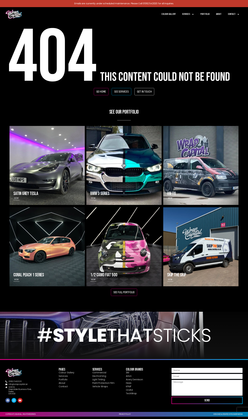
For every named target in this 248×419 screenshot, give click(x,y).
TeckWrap (131, 395)
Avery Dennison (134, 381)
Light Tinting (98, 381)
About (219, 14)
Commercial (99, 374)
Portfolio (205, 14)
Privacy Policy (125, 416)
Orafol (129, 392)
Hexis (128, 385)
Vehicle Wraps (100, 388)
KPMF (128, 388)
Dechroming (99, 378)
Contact (233, 14)
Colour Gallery (168, 14)
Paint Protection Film (103, 385)
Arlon (128, 378)
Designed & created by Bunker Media (228, 416)
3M (127, 374)
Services (188, 14)
